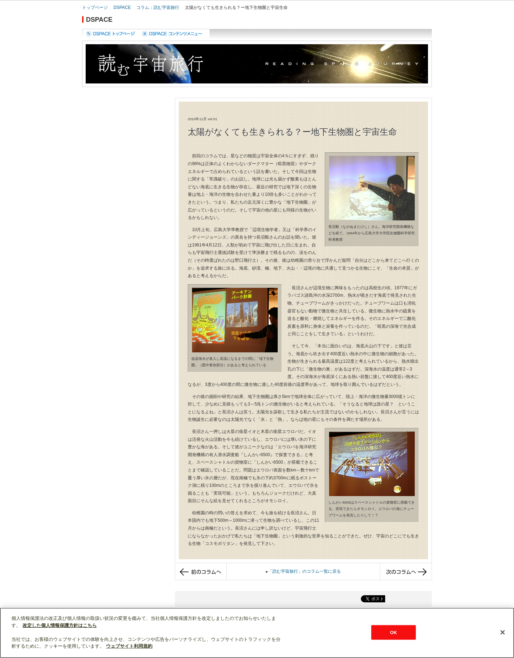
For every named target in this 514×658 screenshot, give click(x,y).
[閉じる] (502, 632)
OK (393, 632)
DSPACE (122, 7)
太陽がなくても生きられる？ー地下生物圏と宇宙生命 (236, 7)
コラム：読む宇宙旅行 (157, 7)
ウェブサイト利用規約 (129, 646)
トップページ (95, 7)
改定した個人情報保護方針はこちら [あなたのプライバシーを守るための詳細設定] (59, 625)
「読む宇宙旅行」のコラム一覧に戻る (304, 571)
